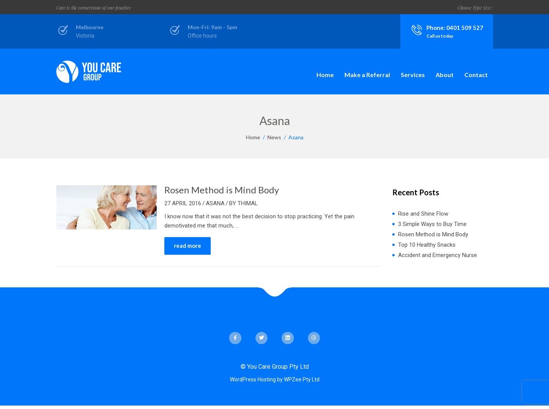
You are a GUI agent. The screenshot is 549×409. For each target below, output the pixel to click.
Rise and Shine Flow (423, 213)
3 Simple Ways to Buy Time (432, 224)
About (445, 74)
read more (187, 245)
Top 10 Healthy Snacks (427, 244)
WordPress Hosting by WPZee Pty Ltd (275, 379)
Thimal (248, 203)
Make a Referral (367, 74)
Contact (476, 74)
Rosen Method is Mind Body (221, 189)
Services (413, 74)
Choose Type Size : (475, 8)
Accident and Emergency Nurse (437, 255)
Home (325, 74)
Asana (215, 203)
